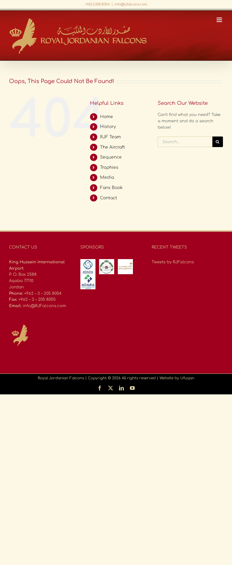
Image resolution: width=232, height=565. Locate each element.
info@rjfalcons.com (130, 4)
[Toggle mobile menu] (220, 20)
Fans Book (111, 187)
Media (107, 177)
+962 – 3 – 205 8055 (37, 299)
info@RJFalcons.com (44, 306)
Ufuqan (187, 378)
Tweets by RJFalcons (173, 262)
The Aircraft (112, 147)
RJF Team (110, 137)
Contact (108, 198)
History (108, 126)
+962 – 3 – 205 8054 (42, 293)
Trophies (109, 167)
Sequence (111, 157)
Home (106, 116)
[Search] (217, 141)
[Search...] (185, 141)
